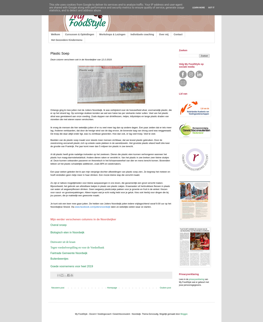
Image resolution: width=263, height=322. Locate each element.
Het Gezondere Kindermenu (66, 40)
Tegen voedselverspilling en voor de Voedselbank (77, 247)
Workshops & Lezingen (112, 34)
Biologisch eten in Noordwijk (67, 232)
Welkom (55, 34)
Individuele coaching (142, 34)
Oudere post (165, 288)
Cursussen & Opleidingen (79, 34)
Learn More (198, 7)
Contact (178, 34)
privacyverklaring (196, 279)
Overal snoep (59, 225)
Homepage (112, 288)
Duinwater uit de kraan (63, 241)
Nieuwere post (57, 288)
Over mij (164, 34)
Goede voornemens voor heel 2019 (72, 266)
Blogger (184, 314)
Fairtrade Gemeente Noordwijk (69, 253)
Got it (211, 7)
